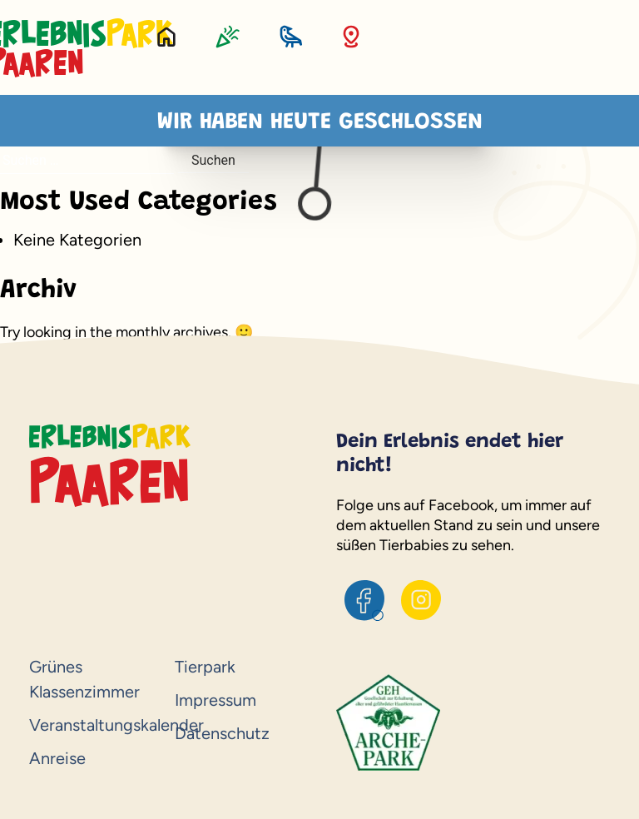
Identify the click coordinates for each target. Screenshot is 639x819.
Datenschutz (222, 733)
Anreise (57, 758)
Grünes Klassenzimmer (84, 679)
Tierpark (205, 667)
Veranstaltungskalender (93, 725)
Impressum (215, 700)
